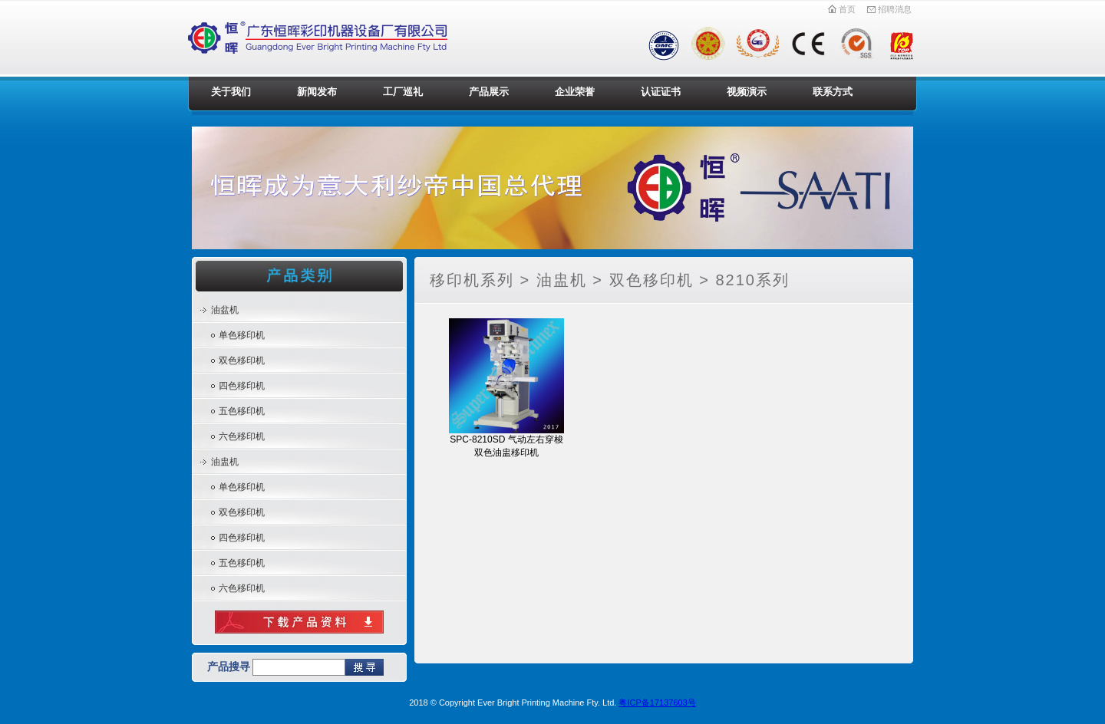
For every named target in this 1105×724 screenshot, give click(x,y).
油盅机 (225, 461)
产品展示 (489, 91)
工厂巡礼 (403, 91)
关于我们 (231, 91)
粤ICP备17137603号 (656, 702)
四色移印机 (242, 385)
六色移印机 (242, 436)
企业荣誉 (575, 91)
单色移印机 (242, 335)
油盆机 (225, 309)
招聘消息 (889, 9)
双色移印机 (242, 360)
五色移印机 (242, 411)
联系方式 (833, 91)
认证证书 (661, 91)
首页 (841, 9)
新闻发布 (317, 91)
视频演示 (747, 91)
